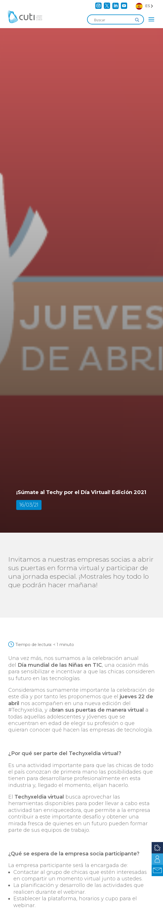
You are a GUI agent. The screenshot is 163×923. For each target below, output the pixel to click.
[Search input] (113, 19)
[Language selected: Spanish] (144, 6)
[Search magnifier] (137, 19)
